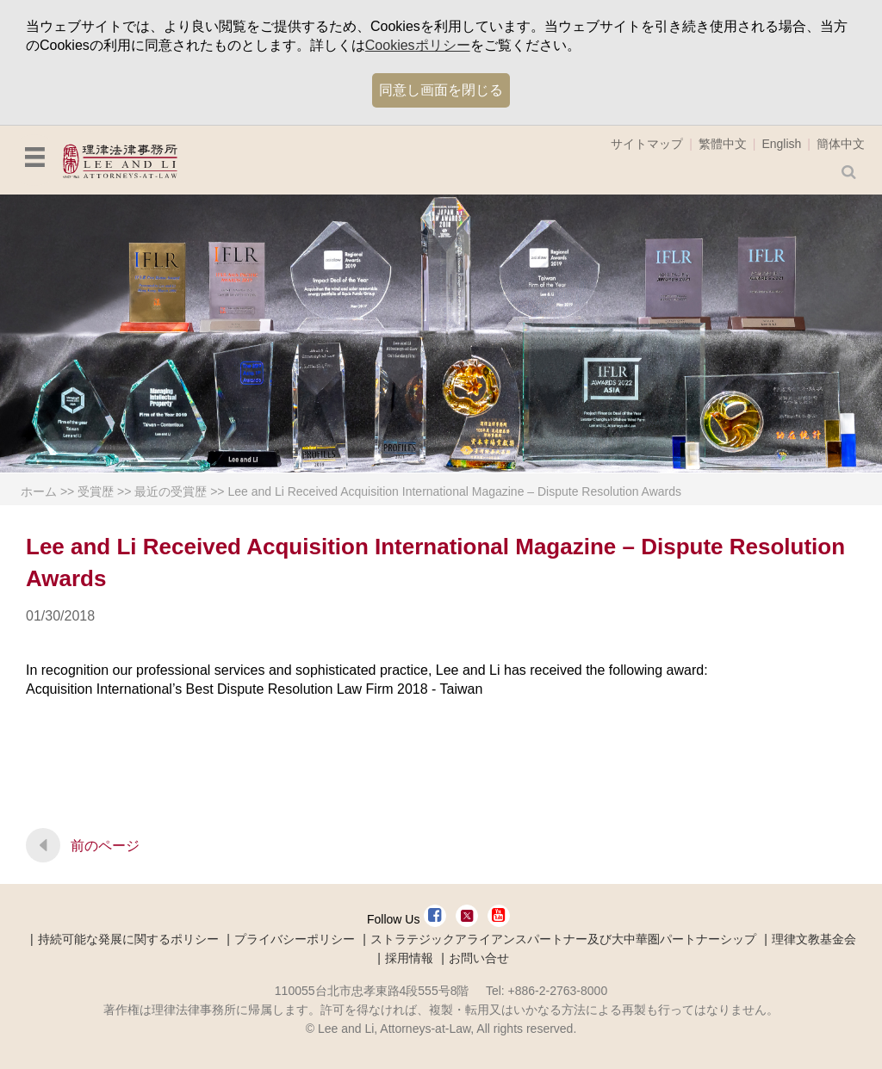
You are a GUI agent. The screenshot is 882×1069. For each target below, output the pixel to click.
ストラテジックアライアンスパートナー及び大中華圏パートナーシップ (563, 939)
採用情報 (409, 958)
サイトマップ (647, 144)
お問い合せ (479, 958)
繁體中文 (723, 144)
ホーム (39, 491)
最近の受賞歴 (170, 491)
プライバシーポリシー (294, 939)
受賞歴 (96, 491)
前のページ (105, 845)
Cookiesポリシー (417, 45)
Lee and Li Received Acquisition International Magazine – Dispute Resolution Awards (454, 491)
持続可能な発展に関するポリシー (128, 939)
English (781, 144)
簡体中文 (841, 144)
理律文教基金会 (814, 939)
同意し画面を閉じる (441, 90)
